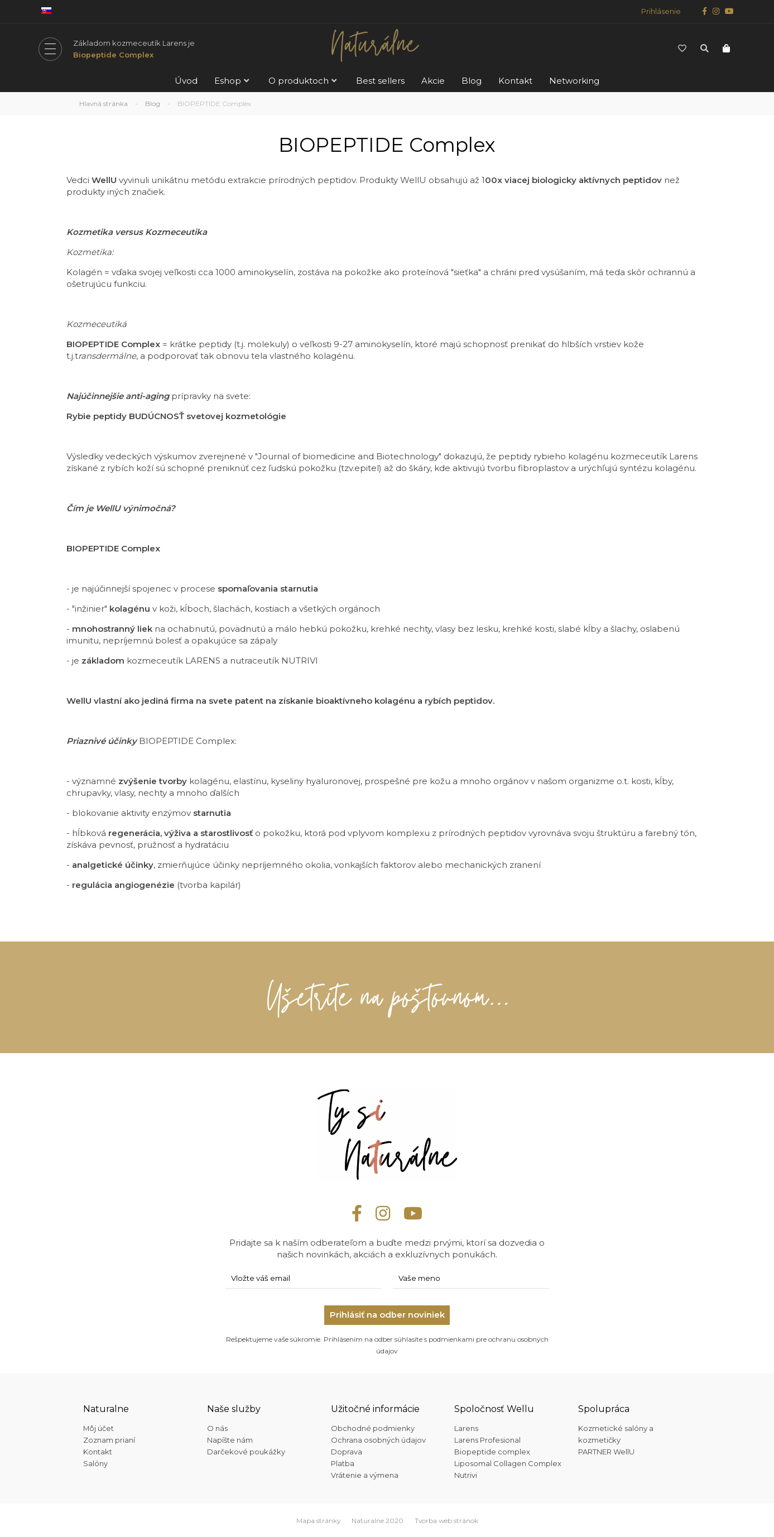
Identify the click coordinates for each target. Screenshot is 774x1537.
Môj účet (98, 1427)
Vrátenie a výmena (364, 1474)
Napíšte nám (230, 1439)
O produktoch (298, 80)
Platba (342, 1462)
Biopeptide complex (492, 1451)
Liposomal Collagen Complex (507, 1462)
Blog (471, 80)
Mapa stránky (317, 1520)
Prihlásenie (661, 11)
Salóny (95, 1462)
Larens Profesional (487, 1439)
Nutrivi (465, 1474)
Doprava (346, 1451)
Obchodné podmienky (373, 1427)
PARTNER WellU (606, 1451)
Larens (466, 1427)
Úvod (186, 80)
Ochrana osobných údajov (378, 1439)
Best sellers (380, 80)
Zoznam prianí (109, 1439)
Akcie (433, 80)
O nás (217, 1427)
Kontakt (515, 80)
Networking (574, 80)
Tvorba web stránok (446, 1520)
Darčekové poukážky (246, 1451)
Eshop (227, 80)
